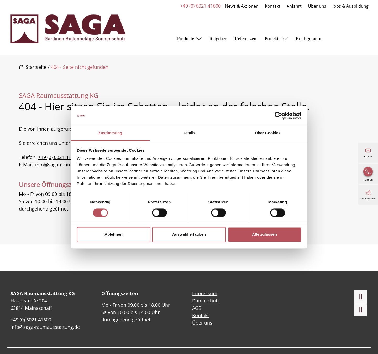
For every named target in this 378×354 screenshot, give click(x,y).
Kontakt (272, 6)
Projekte (272, 38)
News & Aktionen (242, 6)
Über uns (317, 6)
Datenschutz (205, 300)
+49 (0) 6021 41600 (200, 6)
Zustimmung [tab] (110, 133)
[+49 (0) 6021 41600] (368, 174)
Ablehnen (113, 234)
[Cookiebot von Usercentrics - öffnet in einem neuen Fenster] (278, 116)
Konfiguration (309, 38)
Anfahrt (294, 6)
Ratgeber (217, 38)
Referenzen (245, 38)
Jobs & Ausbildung (351, 6)
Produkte (185, 38)
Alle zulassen (264, 234)
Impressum (204, 293)
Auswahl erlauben (189, 234)
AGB (197, 308)
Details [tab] (189, 133)
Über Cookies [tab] (268, 133)
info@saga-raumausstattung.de (69, 164)
